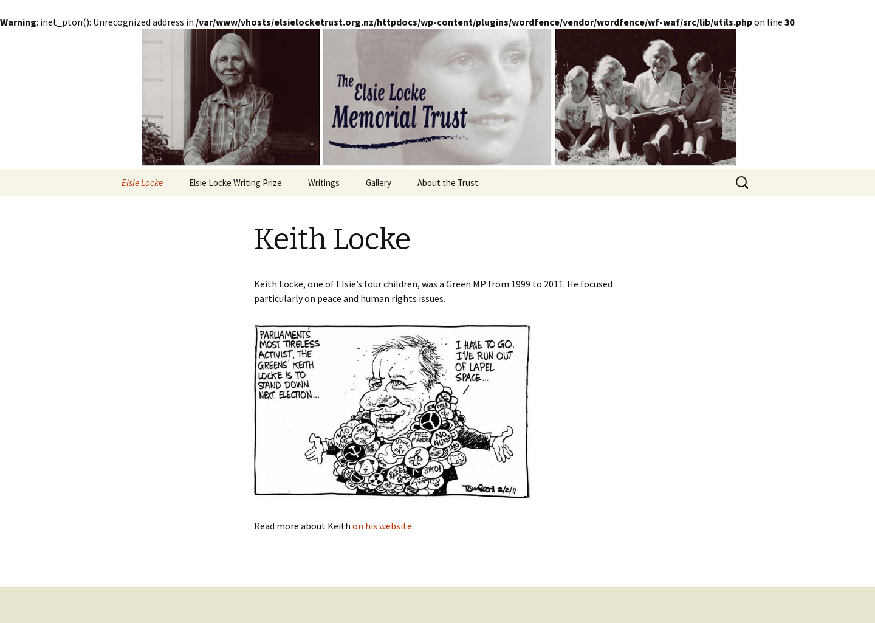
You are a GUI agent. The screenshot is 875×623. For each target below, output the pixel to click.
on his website (382, 526)
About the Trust (447, 182)
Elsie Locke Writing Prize (235, 182)
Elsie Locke (142, 182)
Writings (324, 182)
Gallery (378, 182)
